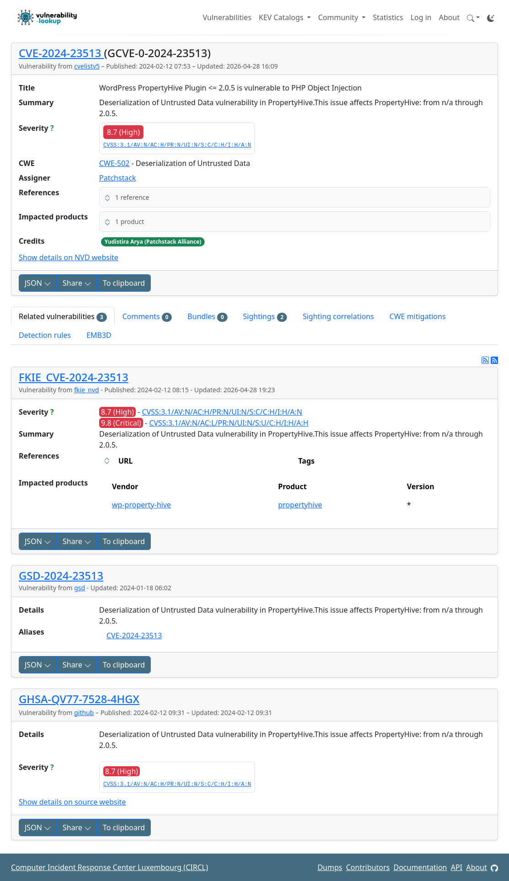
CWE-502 (114, 163)
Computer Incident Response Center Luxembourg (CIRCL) (109, 867)
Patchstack (117, 178)
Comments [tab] (147, 316)
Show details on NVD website (68, 257)
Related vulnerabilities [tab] (63, 316)
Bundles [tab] (207, 316)
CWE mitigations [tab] (417, 316)
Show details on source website (72, 802)
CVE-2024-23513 (61, 53)
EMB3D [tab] (98, 335)
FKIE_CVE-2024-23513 (73, 377)
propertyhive (300, 505)
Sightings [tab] (265, 316)
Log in (420, 17)
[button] (473, 17)
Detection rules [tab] (45, 335)
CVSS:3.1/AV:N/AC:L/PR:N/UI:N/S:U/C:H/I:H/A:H (228, 423)
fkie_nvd (86, 389)
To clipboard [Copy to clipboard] (124, 283)
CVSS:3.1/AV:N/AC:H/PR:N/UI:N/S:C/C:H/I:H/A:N (177, 145)
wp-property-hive (141, 505)
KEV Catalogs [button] (282, 17)
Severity (36, 128)
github (84, 712)
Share (77, 283)
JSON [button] (38, 283)
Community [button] (339, 17)
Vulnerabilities (227, 17)
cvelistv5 (87, 66)
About (449, 17)
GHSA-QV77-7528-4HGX (79, 699)
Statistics (388, 17)
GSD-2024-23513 (61, 575)
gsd (79, 587)
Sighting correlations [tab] (338, 316)
